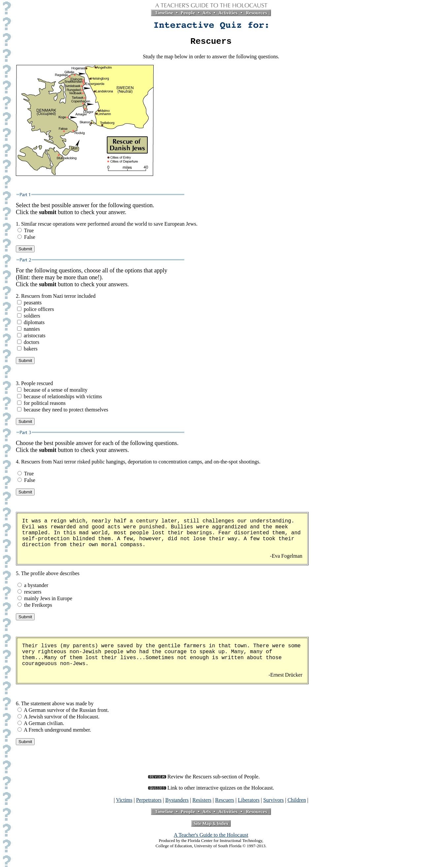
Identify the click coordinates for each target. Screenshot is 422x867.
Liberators (249, 802)
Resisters (202, 802)
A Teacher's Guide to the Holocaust (211, 837)
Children (296, 802)
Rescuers (224, 802)
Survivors (273, 802)
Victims (124, 802)
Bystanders (177, 802)
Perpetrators (149, 802)
